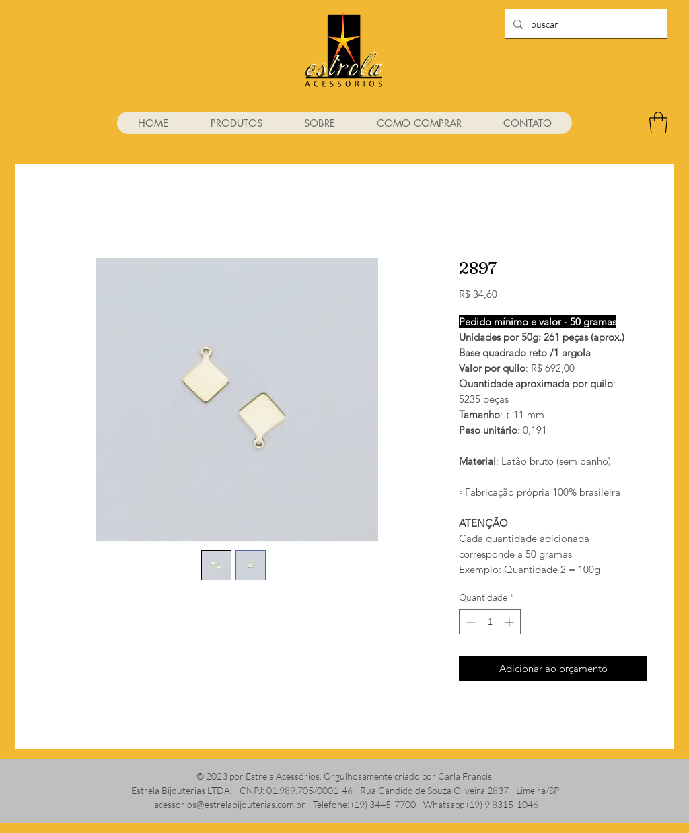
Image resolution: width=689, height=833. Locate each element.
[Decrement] (469, 622)
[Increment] (510, 622)
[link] (658, 122)
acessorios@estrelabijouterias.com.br (229, 804)
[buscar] (585, 23)
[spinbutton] (490, 622)
